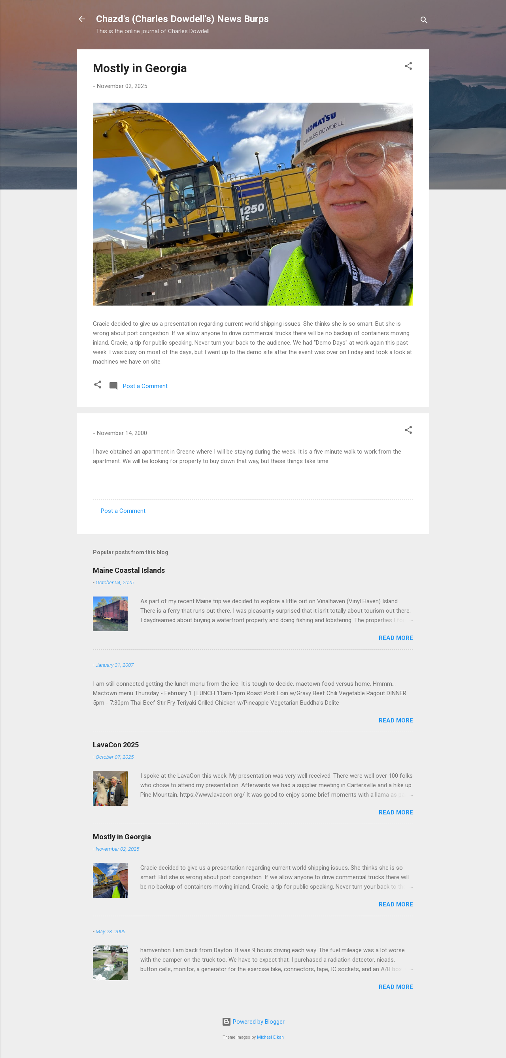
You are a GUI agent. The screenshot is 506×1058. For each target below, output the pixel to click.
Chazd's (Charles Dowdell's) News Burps (182, 18)
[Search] (424, 21)
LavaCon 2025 (116, 745)
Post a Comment (123, 510)
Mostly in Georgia (140, 68)
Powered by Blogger (253, 1021)
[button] (408, 67)
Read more (396, 638)
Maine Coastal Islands (129, 570)
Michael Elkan (270, 1037)
